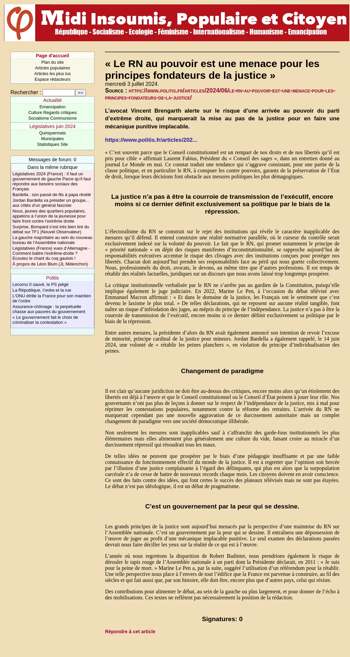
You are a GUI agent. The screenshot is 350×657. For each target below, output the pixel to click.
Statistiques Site (52, 144)
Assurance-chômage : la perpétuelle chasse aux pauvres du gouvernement (48, 309)
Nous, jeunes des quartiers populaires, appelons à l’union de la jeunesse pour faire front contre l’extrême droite (48, 216)
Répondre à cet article (130, 631)
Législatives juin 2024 (53, 126)
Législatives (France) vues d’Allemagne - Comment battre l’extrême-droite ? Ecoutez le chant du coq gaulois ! (51, 253)
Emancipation (53, 106)
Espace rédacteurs (52, 79)
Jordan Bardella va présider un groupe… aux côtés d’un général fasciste (51, 203)
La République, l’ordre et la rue (41, 290)
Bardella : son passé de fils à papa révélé (51, 194)
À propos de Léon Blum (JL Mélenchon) (50, 263)
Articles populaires (52, 67)
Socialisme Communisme (52, 118)
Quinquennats (52, 132)
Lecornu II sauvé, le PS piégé (40, 284)
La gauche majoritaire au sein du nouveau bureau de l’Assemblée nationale (52, 240)
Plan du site (52, 62)
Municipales (52, 138)
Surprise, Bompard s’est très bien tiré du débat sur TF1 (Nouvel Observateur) (50, 229)
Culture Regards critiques (52, 112)
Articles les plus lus (52, 73)
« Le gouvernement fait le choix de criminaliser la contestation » (45, 320)
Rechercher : (25, 92)
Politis (52, 278)
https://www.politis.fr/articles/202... (151, 140)
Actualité (52, 100)
